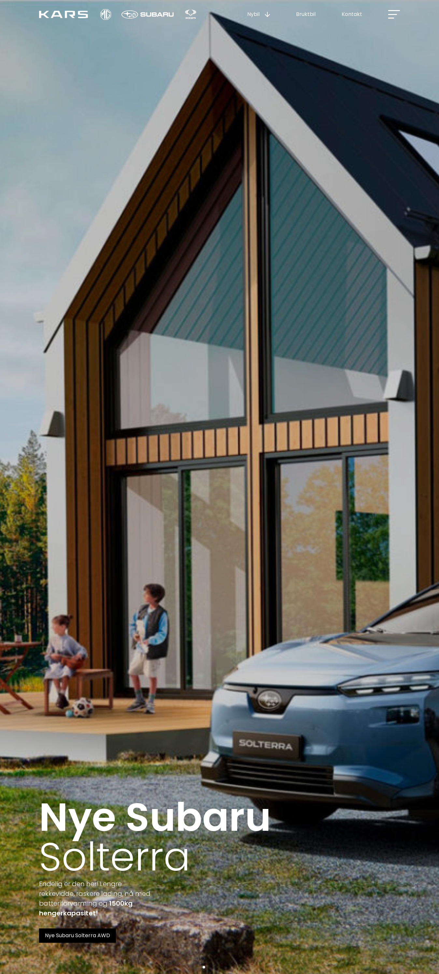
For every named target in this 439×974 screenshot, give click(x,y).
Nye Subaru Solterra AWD (77, 935)
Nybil (253, 14)
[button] (204, 967)
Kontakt (352, 14)
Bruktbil (306, 14)
